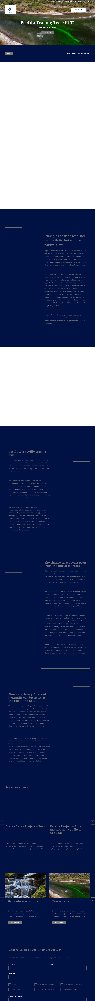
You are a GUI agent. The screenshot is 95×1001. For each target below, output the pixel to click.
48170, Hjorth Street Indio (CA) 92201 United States (67, 1)
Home (68, 53)
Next (93, 822)
